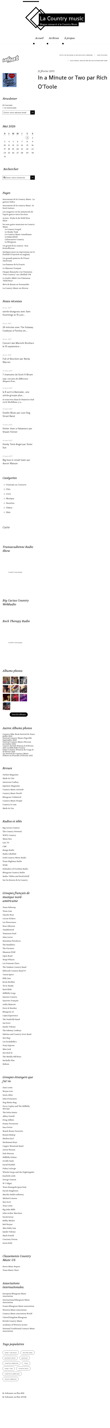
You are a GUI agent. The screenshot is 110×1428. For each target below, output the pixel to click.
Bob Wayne (8, 1242)
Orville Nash (9, 1176)
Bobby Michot (9, 1238)
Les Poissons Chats (12, 979)
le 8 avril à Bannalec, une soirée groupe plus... (17, 404)
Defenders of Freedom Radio (16, 884)
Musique (11, 510)
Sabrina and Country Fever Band (18, 1050)
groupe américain (11, 1407)
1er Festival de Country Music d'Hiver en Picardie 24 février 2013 (17, 769)
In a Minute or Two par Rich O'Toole (73, 82)
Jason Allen (8, 1110)
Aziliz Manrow (9, 1020)
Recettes (10, 515)
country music (25, 1396)
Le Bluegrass (11, 244)
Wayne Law (8, 1107)
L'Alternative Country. (15, 242)
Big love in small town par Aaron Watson (17, 472)
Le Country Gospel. (14, 229)
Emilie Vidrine (9, 1042)
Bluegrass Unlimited (13, 812)
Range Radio (9, 865)
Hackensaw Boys (11, 1158)
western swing (10, 1379)
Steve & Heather (10, 1023)
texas (28, 1390)
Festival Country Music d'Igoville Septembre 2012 (18, 752)
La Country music (67, 17)
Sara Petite (8, 1143)
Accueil (39, 38)
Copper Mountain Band (14, 1161)
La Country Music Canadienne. (13, 235)
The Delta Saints (10, 1128)
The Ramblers (9, 960)
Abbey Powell (9, 1131)
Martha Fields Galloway (14, 1212)
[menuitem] (39, 39)
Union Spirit (9, 990)
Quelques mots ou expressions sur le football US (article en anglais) (17, 257)
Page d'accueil (101, 55)
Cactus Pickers (10, 934)
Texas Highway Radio (13, 877)
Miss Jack (7, 1064)
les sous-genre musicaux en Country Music (16, 225)
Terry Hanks (9, 1001)
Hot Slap (7, 1053)
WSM (5, 880)
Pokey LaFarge (10, 1184)
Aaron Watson (9, 1165)
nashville (26, 1384)
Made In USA (9, 794)
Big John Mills (9, 1227)
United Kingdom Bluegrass (16, 1338)
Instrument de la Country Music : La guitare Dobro (19, 200)
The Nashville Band (12, 1035)
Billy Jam (7, 994)
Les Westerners (10, 938)
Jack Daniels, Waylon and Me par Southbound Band (86, 60)
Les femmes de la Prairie (14, 269)
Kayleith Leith (9, 1194)
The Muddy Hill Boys (13, 1072)
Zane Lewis (8, 1103)
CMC (5, 862)
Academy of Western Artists (16, 1345)
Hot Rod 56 (8, 1068)
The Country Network (13, 847)
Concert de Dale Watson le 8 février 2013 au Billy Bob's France (18, 760)
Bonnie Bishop (9, 1150)
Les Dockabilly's (10, 1057)
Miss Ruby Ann (10, 1246)
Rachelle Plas (9, 1076)
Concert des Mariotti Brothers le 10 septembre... (17, 355)
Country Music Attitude (14, 805)
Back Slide (7, 1005)
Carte (6, 541)
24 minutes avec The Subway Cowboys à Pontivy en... (18, 338)
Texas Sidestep (10, 923)
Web (8, 525)
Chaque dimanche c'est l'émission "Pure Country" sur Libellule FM (17, 279)
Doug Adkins (9, 1135)
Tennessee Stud (10, 949)
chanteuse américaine (13, 1401)
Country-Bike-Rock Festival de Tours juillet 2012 (17, 749)
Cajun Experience (11, 1031)
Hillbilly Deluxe (10, 1172)
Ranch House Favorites (14, 1146)
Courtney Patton (11, 1257)
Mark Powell (9, 1253)
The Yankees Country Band (15, 982)
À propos (69, 38)
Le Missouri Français (13, 273)
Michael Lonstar (10, 1216)
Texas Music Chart (11, 1288)
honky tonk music (11, 1373)
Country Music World (13, 809)
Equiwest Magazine (12, 801)
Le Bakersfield (11, 239)
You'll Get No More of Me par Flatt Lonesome (71, 55)
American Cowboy (11, 797)
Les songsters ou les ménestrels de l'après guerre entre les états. (18, 213)
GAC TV (6, 858)
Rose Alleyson (9, 941)
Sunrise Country (10, 1012)
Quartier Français (11, 1016)
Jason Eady (8, 1261)
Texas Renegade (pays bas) (15, 1205)
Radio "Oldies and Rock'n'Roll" (17, 892)
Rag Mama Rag (10, 1118)
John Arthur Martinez (13, 1231)
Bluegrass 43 (9, 1027)
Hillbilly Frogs (9, 1009)
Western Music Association (16, 1330)
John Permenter (10, 1114)
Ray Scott (7, 1220)
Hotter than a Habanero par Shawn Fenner (18, 440)
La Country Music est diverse (17, 296)
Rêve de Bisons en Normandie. (17, 292)
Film (8, 500)
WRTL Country (10, 850)
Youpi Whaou (9, 975)
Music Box (7, 854)
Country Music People (13, 816)
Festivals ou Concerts (17, 495)
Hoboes (6, 1079)
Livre (9, 505)
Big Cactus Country (12, 843)
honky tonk (9, 1396)
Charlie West (9, 930)
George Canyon (10, 1197)
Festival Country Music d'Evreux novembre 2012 (18, 756)
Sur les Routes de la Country (16, 895)
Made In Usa (9, 824)
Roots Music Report (12, 1284)
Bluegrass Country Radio (15, 888)
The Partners (9, 964)
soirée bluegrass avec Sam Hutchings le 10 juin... (17, 320)
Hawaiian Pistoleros (12, 956)
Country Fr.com (10, 820)
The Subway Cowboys (13, 1046)
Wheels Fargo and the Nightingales (13, 1188)
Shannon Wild (9, 967)
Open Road (8, 971)
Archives (54, 38)
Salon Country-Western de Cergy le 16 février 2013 (18, 764)
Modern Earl (9, 1154)
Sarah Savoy (9, 1235)
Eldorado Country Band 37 (15, 986)
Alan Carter (8, 952)
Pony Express (9, 1061)
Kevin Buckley (9, 997)
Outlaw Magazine (11, 790)
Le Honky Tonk (12, 232)
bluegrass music (11, 1384)
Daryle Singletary (11, 1209)
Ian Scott (7, 1038)
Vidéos (9, 520)
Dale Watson (9, 1169)
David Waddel (9, 1180)
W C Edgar (8, 1201)
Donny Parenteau (11, 1139)
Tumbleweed (9, 945)
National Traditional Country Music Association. (17, 1350)
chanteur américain (12, 1390)
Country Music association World (19, 1334)
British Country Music (13, 1341)
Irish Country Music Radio (15, 873)
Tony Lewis (8, 1224)
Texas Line (8, 926)
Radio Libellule (10, 869)
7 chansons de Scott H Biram (19, 385)
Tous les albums (18, 728)
